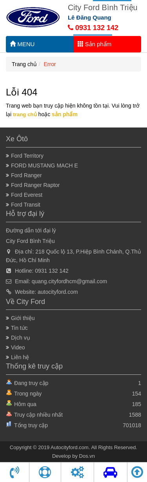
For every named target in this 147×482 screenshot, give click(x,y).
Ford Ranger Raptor (35, 185)
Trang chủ (24, 64)
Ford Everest (26, 195)
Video (18, 347)
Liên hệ (20, 357)
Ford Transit (25, 204)
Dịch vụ (20, 338)
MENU (22, 44)
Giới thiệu (23, 318)
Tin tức (19, 328)
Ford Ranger (26, 175)
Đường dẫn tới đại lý (31, 230)
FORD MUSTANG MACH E (44, 165)
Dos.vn (87, 456)
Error (50, 64)
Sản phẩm (95, 44)
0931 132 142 (93, 28)
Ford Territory (27, 156)
